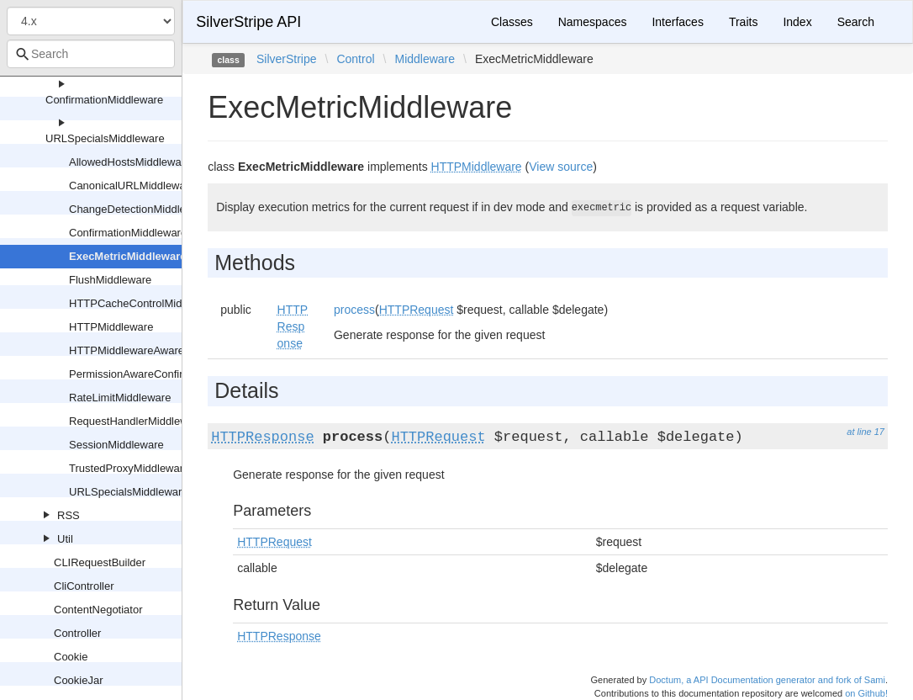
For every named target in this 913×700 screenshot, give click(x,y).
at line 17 (865, 432)
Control (355, 59)
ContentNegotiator (98, 609)
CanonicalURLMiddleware (132, 185)
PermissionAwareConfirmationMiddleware (170, 374)
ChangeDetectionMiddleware (139, 209)
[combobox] (91, 54)
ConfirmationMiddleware (104, 99)
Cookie (70, 656)
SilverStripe (286, 59)
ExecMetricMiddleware (127, 256)
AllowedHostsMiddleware (130, 162)
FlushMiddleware (110, 279)
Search (855, 22)
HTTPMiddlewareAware (126, 350)
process (354, 309)
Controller (77, 633)
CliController (84, 586)
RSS (68, 515)
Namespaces (592, 22)
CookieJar (78, 680)
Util (65, 539)
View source (561, 166)
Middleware (424, 59)
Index (797, 22)
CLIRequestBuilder (99, 562)
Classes (512, 22)
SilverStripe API (248, 21)
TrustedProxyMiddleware (129, 468)
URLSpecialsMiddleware (105, 138)
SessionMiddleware (116, 444)
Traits (743, 22)
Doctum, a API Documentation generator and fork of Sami (767, 680)
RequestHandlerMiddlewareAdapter (155, 421)
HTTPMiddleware (111, 327)
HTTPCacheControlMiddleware (144, 303)
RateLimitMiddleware (120, 397)
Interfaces (677, 22)
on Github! (866, 693)
